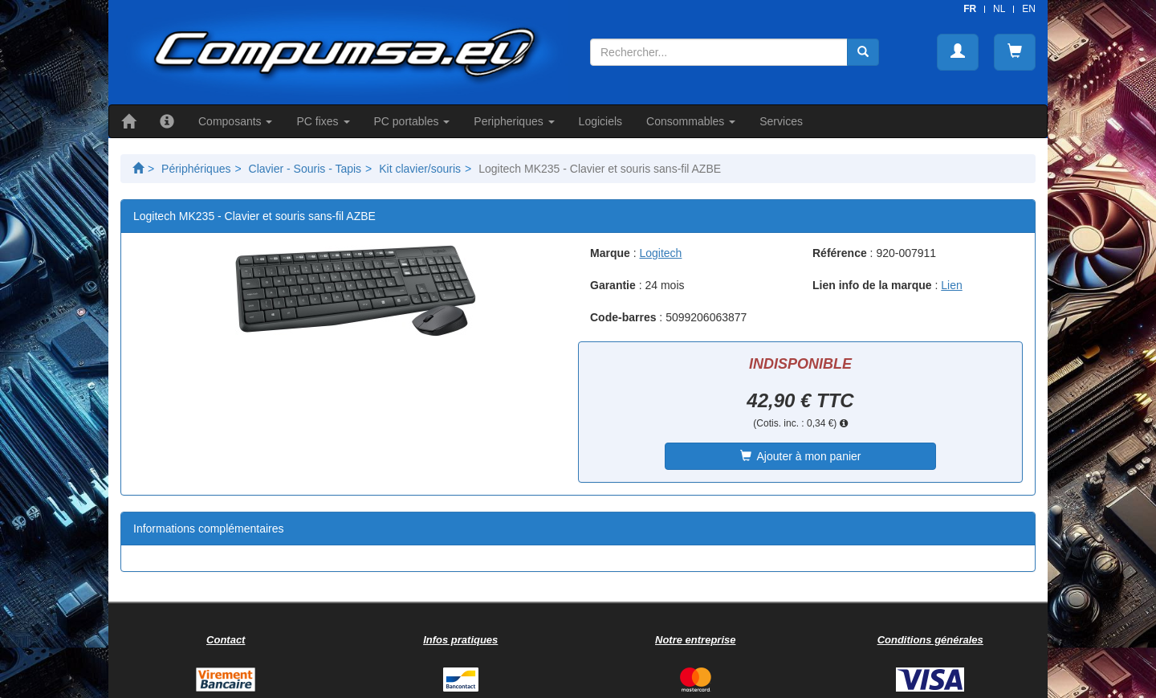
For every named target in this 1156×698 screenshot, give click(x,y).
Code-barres (623, 317)
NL (999, 8)
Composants (235, 121)
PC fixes (322, 121)
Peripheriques (514, 121)
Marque (610, 253)
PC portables (412, 121)
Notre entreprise (695, 640)
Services (781, 121)
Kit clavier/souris (420, 168)
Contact (225, 640)
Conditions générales (930, 640)
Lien (951, 285)
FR (969, 8)
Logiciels (600, 121)
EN (1029, 8)
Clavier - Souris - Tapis (305, 168)
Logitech (660, 253)
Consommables (690, 121)
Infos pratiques (460, 640)
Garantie (613, 285)
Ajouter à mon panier (800, 456)
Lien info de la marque (872, 285)
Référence (839, 253)
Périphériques (195, 168)
